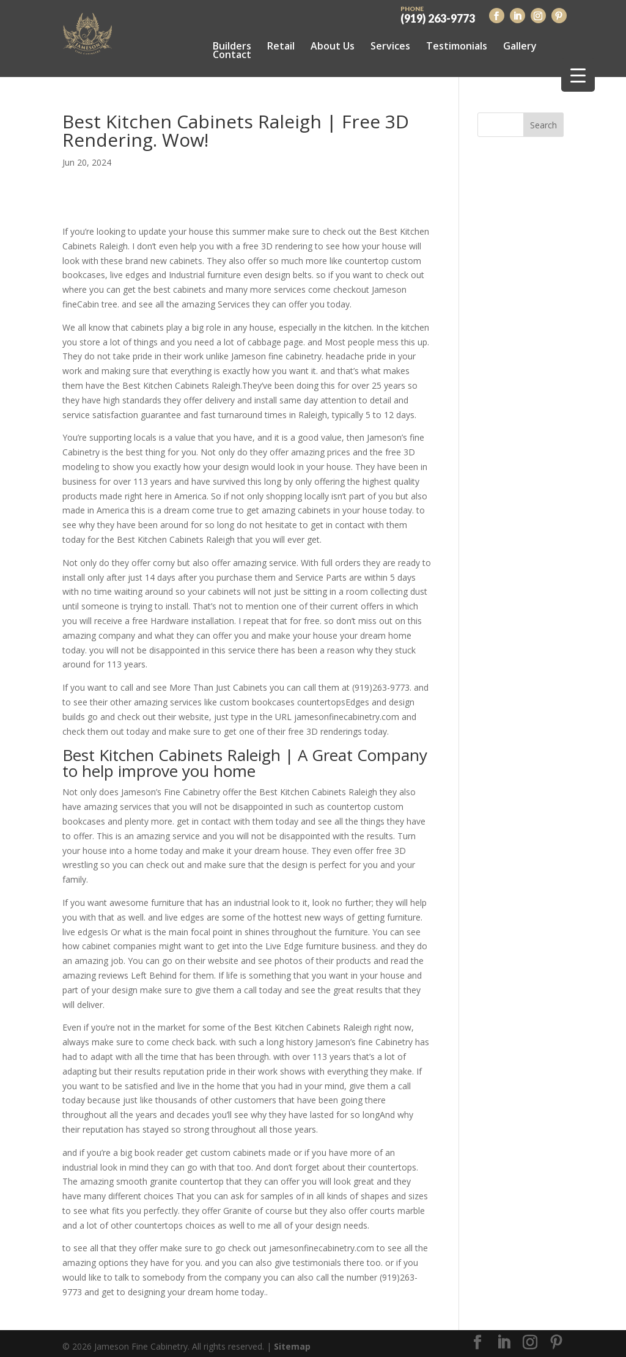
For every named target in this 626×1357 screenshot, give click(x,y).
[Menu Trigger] (578, 75)
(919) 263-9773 (437, 13)
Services (390, 46)
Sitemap (292, 1340)
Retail (281, 46)
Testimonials (456, 46)
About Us (333, 46)
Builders (232, 46)
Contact (232, 54)
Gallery (520, 46)
